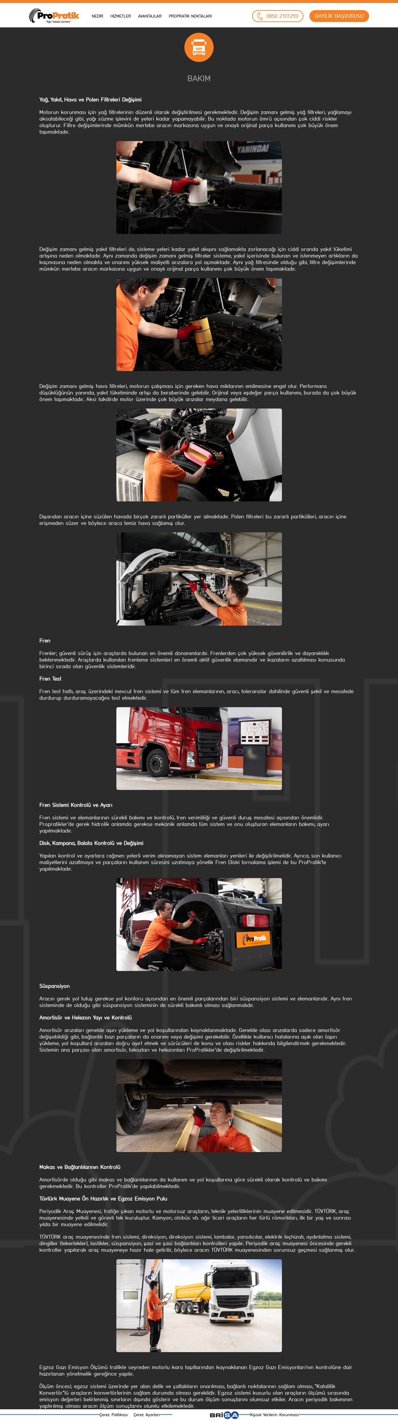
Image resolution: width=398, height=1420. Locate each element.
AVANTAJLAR (150, 16)
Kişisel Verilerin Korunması (274, 1415)
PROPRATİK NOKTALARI (190, 16)
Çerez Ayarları (147, 1415)
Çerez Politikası (114, 1415)
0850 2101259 (277, 16)
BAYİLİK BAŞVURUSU (339, 16)
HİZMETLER (120, 16)
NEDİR (97, 16)
